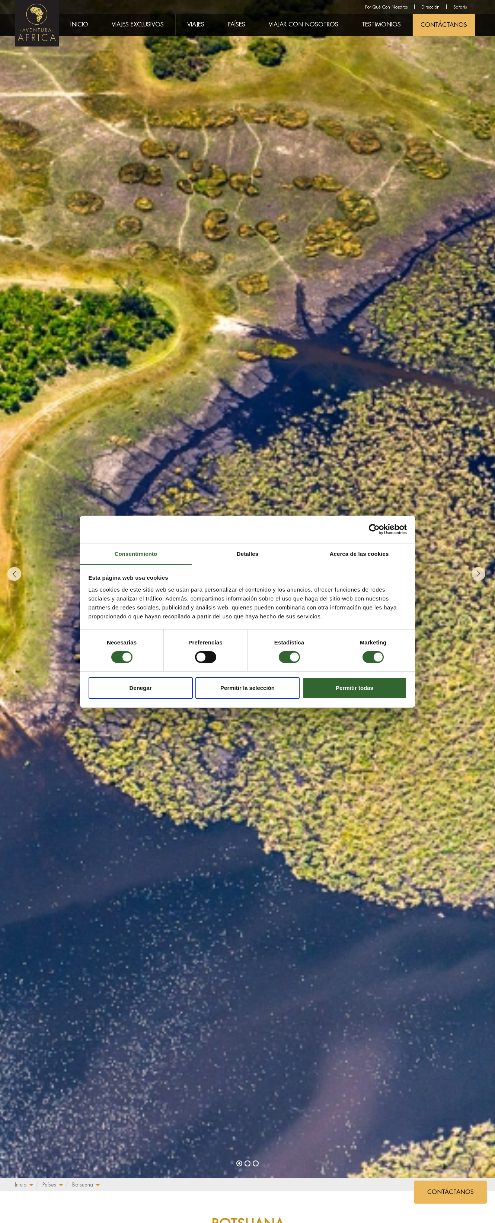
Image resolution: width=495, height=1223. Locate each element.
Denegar (140, 688)
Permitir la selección (247, 688)
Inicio (20, 1184)
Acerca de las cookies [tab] (359, 553)
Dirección (430, 7)
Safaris (460, 7)
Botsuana (82, 1184)
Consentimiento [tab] (136, 553)
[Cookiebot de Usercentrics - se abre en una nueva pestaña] (374, 529)
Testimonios (381, 25)
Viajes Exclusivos (138, 25)
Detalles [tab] (247, 553)
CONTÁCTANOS (444, 25)
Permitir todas (354, 688)
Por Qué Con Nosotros (386, 7)
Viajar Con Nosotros (303, 25)
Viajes (195, 25)
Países (49, 1184)
